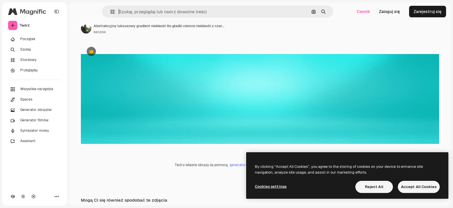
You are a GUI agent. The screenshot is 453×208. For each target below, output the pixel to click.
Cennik (363, 11)
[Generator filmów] (34, 120)
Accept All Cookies (419, 186)
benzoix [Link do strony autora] (100, 32)
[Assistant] (34, 141)
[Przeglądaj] (34, 70)
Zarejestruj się (427, 11)
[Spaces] (34, 99)
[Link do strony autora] (86, 28)
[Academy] (12, 196)
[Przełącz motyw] (23, 196)
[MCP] (33, 196)
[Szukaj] (34, 49)
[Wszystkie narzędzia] (34, 89)
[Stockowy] (34, 60)
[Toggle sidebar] (56, 11)
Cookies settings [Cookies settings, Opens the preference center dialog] (271, 186)
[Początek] (34, 39)
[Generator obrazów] (34, 110)
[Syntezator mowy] (34, 130)
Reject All (374, 186)
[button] (110, 12)
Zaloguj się (389, 11)
